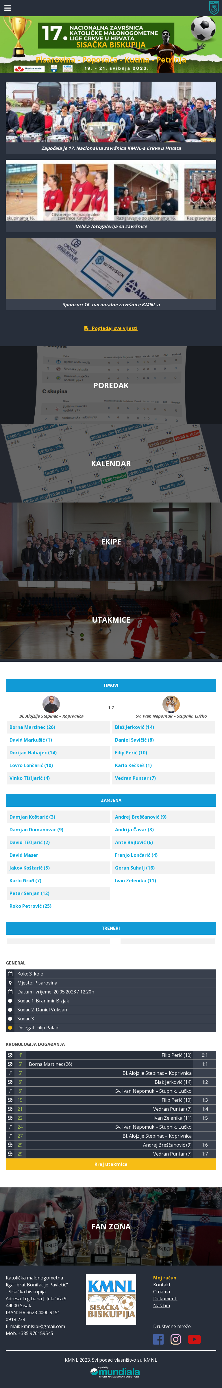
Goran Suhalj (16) (135, 868)
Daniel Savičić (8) (134, 740)
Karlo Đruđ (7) (25, 880)
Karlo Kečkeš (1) (133, 765)
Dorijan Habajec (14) (33, 752)
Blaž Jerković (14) (134, 727)
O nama (161, 1291)
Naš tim (161, 1305)
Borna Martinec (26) (32, 727)
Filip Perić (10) (131, 752)
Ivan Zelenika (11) (135, 880)
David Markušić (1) (31, 740)
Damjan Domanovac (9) (36, 829)
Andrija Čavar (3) (134, 829)
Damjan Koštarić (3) (32, 817)
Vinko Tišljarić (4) (30, 778)
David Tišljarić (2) (30, 842)
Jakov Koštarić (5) (30, 868)
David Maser (24, 855)
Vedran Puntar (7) (135, 778)
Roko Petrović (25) (30, 906)
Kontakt (162, 1284)
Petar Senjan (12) (29, 893)
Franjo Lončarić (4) (136, 855)
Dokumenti (165, 1298)
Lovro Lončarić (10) (31, 765)
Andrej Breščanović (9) (140, 817)
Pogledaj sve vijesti (111, 328)
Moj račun (164, 1278)
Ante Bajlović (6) (134, 842)
